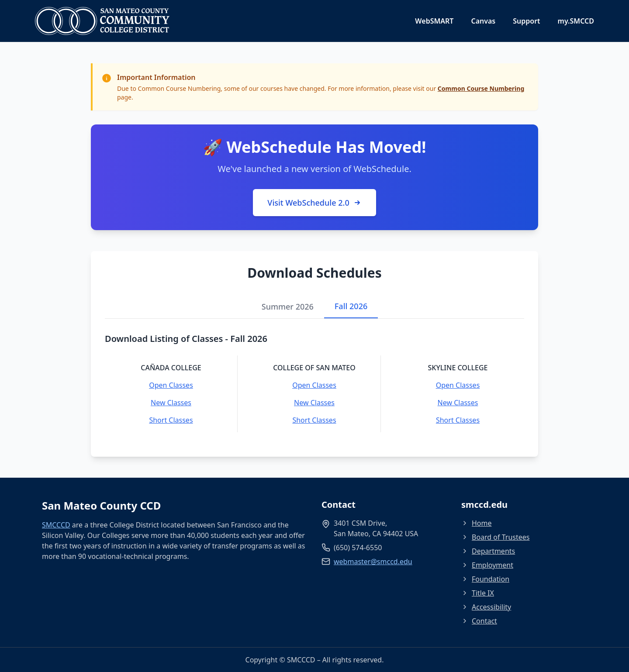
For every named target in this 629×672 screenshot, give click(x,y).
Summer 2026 (288, 306)
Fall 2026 (351, 306)
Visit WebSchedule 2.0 (314, 202)
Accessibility (486, 607)
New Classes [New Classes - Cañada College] (171, 402)
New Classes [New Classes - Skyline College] (458, 402)
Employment (487, 565)
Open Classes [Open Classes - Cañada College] (171, 385)
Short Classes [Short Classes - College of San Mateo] (314, 420)
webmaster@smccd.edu (373, 561)
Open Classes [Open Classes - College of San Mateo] (314, 385)
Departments (488, 551)
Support (526, 21)
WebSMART (434, 21)
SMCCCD (56, 525)
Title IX (477, 593)
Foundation (485, 579)
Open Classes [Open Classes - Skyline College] (458, 385)
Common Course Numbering (481, 88)
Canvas (483, 21)
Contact (479, 621)
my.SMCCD (576, 21)
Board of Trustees (495, 537)
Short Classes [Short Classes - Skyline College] (458, 420)
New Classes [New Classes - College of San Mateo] (314, 402)
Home (476, 523)
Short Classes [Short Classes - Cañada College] (171, 420)
